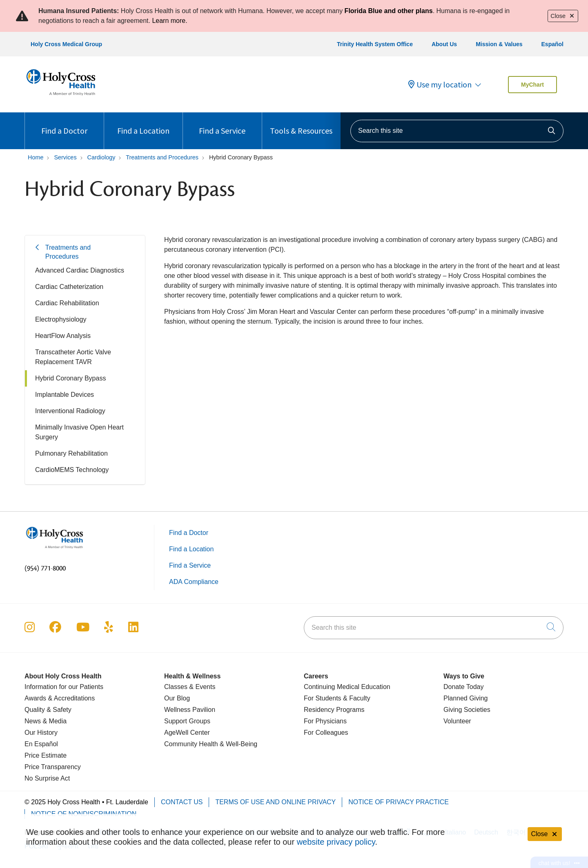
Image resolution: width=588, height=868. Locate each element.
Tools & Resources (301, 124)
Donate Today (463, 686)
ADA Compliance (193, 581)
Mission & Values (499, 44)
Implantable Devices (64, 394)
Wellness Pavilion (189, 709)
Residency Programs (334, 709)
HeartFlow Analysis (63, 335)
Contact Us (182, 802)
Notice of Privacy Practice (398, 802)
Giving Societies (466, 709)
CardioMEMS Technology (72, 469)
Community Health (191, 743)
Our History (41, 732)
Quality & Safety (47, 709)
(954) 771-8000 (45, 568)
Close (562, 16)
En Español (41, 743)
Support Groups (187, 721)
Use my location (440, 85)
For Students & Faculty (337, 698)
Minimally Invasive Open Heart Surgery (79, 432)
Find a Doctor (64, 124)
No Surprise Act (47, 778)
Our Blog (177, 698)
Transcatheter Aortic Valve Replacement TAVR (73, 357)
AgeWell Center (187, 732)
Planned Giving (465, 698)
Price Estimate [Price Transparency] (45, 755)
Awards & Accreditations (59, 698)
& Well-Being (238, 743)
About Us (444, 44)
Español (552, 44)
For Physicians (325, 721)
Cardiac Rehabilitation (67, 303)
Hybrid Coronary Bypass (70, 378)
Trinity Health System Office (375, 44)
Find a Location (143, 124)
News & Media (45, 721)
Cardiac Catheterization (69, 286)
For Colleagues (326, 732)
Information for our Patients (63, 686)
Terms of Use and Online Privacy (275, 802)
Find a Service (222, 124)
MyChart (532, 84)
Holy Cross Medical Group (66, 44)
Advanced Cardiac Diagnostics (79, 270)
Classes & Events (189, 686)
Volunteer (457, 721)
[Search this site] (457, 131)
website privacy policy (336, 841)
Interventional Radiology (70, 410)
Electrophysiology (60, 319)
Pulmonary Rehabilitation (71, 453)
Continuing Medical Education (347, 686)
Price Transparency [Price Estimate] (52, 766)
